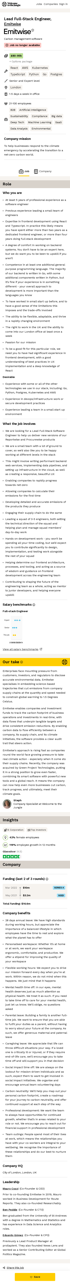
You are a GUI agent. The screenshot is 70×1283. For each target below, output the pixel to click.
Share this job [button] (13, 1267)
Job (24, 171)
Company (42, 171)
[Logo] (11, 4)
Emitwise (12, 24)
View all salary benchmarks (20, 649)
